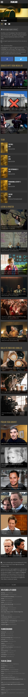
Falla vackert (3, 652)
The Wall (6, 35)
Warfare (2, 602)
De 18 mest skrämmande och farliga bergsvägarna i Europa (12, 679)
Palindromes (3, 631)
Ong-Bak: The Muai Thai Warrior (7, 647)
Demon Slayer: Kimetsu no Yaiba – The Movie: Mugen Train (12, 611)
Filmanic (2, 673)
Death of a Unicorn (4, 607)
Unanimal (3, 600)
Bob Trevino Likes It (5, 594)
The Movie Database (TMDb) (10, 570)
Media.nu (3, 689)
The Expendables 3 (21, 35)
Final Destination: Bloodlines (6, 616)
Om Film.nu (3, 663)
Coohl (2, 675)
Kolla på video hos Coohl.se (11, 348)
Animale (2, 615)
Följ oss (2, 671)
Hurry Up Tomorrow (5, 618)
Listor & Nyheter (7, 206)
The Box (22, 37)
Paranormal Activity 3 (9, 37)
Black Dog (3, 592)
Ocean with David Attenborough (7, 604)
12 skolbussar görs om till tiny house (8, 677)
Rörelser (2, 598)
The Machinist (3, 645)
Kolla (2, 682)
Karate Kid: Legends (5, 624)
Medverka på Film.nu (5, 669)
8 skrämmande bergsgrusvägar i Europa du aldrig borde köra (12, 684)
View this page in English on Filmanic (9, 29)
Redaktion (3, 667)
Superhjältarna (4, 654)
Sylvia (2, 648)
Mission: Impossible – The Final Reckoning (9, 620)
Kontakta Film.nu (4, 665)
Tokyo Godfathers (4, 641)
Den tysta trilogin (4, 609)
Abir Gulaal (3, 606)
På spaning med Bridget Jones (7, 637)
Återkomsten (3, 656)
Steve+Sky (3, 633)
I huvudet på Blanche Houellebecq (7, 596)
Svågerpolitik (3, 692)
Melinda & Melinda (4, 650)
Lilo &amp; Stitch (4, 622)
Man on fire (3, 635)
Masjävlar (3, 643)
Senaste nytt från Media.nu (12, 65)
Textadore (3, 687)
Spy (13, 35)
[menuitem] (2, 585)
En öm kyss (3, 639)
